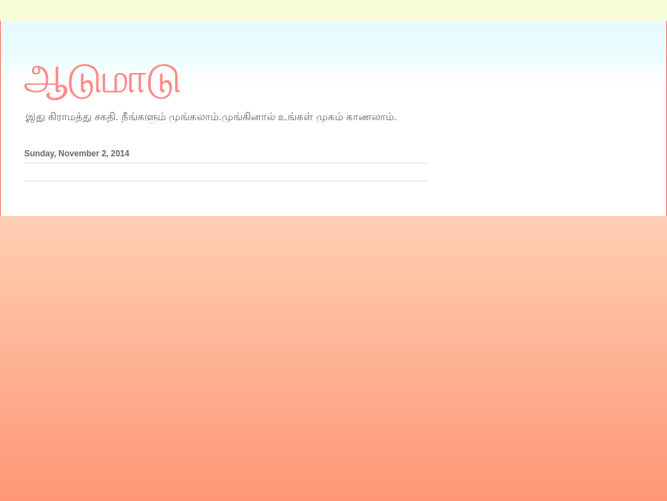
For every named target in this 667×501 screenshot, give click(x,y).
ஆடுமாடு (102, 78)
